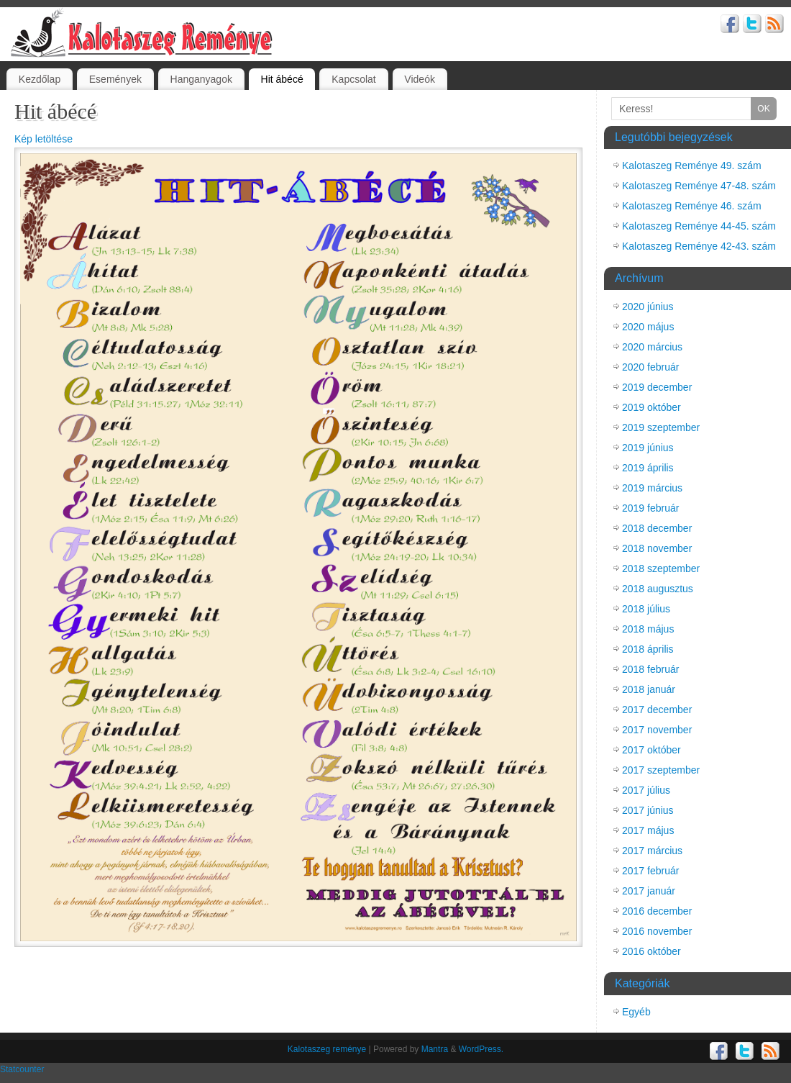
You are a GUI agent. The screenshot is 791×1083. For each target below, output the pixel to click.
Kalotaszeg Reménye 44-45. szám (699, 226)
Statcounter (22, 1069)
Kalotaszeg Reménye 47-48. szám (699, 185)
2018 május (648, 629)
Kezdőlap (39, 79)
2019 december (657, 387)
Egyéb (636, 1012)
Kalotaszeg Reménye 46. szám (692, 206)
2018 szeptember (661, 568)
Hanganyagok (201, 79)
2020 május (648, 326)
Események (115, 79)
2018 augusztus (657, 588)
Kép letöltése (43, 139)
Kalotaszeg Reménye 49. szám (692, 165)
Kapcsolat (353, 79)
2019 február (650, 508)
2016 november (657, 931)
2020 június (648, 306)
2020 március (652, 347)
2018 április (648, 649)
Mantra (434, 1049)
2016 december (657, 911)
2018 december (657, 528)
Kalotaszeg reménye (327, 1049)
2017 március (652, 850)
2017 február (650, 870)
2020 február (650, 367)
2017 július (646, 790)
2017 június (648, 810)
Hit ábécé (282, 79)
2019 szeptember (661, 427)
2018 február (650, 669)
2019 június (648, 447)
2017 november (657, 729)
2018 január (648, 689)
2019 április (648, 467)
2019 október (651, 407)
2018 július (646, 609)
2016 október (651, 951)
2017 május (648, 830)
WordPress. (481, 1049)
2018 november (657, 548)
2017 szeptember (661, 770)
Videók (419, 79)
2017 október (651, 750)
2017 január (648, 891)
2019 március (652, 488)
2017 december (657, 709)
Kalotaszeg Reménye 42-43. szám (699, 246)
